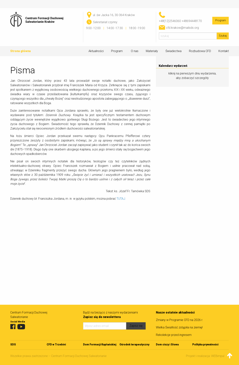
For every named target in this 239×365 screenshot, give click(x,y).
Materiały (152, 51)
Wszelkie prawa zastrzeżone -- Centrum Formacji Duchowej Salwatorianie (58, 356)
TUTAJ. (121, 198)
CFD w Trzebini (56, 344)
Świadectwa (173, 51)
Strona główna (20, 51)
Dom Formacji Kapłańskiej (99, 344)
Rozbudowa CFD (200, 51)
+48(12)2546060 (170, 21)
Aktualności (96, 51)
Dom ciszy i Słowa (167, 344)
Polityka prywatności (205, 344)
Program (220, 20)
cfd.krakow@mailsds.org (182, 27)
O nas (134, 51)
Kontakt (223, 51)
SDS (13, 344)
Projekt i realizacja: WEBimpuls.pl (207, 356)
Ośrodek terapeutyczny (134, 344)
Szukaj (223, 35)
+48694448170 (192, 21)
